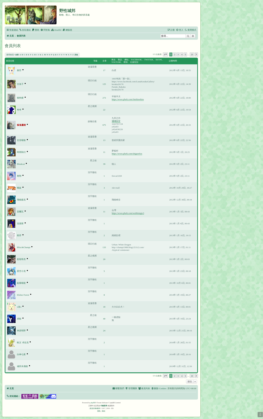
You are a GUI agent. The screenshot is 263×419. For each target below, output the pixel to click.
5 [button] (185, 54)
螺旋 (19, 188)
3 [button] (178, 54)
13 (104, 140)
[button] (165, 54)
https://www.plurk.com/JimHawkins (128, 99)
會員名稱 (10, 61)
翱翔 (19, 176)
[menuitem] (25, 29)
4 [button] (181, 54)
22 (104, 109)
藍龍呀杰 (21, 259)
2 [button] (174, 54)
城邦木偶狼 (22, 366)
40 (104, 318)
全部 (17, 55)
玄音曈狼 (21, 140)
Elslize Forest (23, 295)
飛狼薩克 (21, 199)
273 (104, 98)
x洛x (19, 307)
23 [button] (192, 54)
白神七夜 (21, 354)
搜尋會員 (10, 55)
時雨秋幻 (21, 152)
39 (104, 164)
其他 (76, 55)
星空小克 (21, 271)
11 (104, 152)
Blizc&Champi (23, 247)
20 (104, 259)
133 (104, 247)
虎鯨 (19, 318)
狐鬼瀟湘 (21, 125)
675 (104, 125)
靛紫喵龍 (21, 283)
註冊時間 (173, 61)
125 (104, 84)
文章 (104, 61)
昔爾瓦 (20, 211)
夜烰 (19, 235)
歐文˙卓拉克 (23, 342)
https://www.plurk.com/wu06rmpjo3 (128, 213)
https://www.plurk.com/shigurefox (127, 153)
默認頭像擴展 (95, 408)
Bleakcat (21, 164)
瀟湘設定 (116, 121)
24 (104, 330)
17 (104, 70)
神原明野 (21, 330)
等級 (95, 61)
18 (104, 307)
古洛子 (20, 84)
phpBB (93, 403)
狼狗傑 (20, 98)
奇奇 (19, 109)
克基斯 (20, 223)
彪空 (19, 70)
